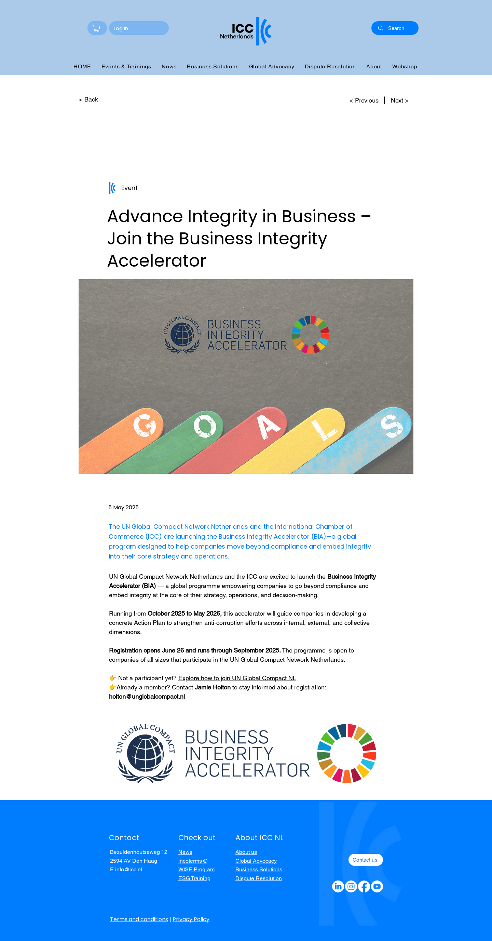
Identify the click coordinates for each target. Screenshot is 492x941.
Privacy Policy (191, 919)
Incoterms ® (192, 861)
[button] (96, 28)
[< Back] (88, 99)
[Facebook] (364, 886)
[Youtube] (377, 886)
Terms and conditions (139, 919)
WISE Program (196, 869)
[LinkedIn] (338, 886)
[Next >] (400, 100)
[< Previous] (361, 100)
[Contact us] (365, 860)
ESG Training (194, 878)
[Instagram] (351, 886)
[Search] (396, 28)
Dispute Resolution (258, 878)
